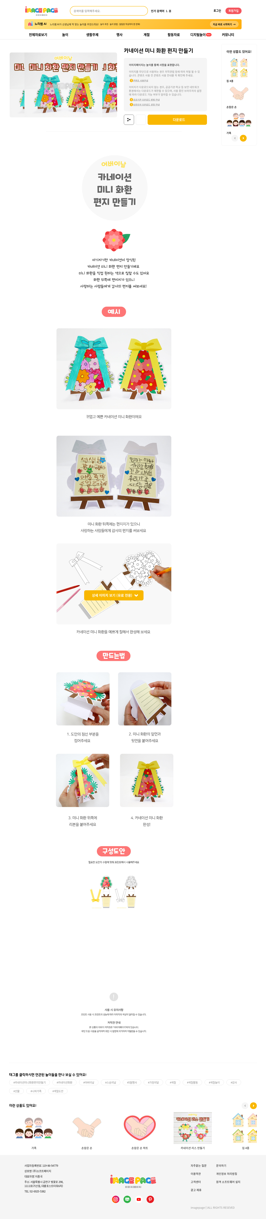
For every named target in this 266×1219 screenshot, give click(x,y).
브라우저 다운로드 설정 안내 (142, 104)
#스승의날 (110, 1082)
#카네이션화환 (64, 1082)
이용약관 (196, 1173)
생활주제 (92, 34)
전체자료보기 (38, 34)
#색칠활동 (192, 1082)
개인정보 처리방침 (226, 1173)
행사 (119, 34)
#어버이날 (88, 1082)
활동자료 (174, 34)
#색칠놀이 (214, 1082)
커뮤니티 (228, 34)
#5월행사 (132, 1082)
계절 (147, 34)
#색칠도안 (57, 1090)
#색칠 (173, 1082)
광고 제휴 (196, 1189)
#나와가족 (36, 1090)
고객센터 (196, 1181)
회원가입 (234, 10)
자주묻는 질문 (199, 1165)
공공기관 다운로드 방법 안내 (142, 99)
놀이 (65, 34)
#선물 (16, 1090)
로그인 (217, 10)
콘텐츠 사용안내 (136, 80)
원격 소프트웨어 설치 (228, 1181)
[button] (253, 1105)
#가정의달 (153, 1082)
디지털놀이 (201, 34)
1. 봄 (168, 11)
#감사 (234, 1082)
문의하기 (221, 1165)
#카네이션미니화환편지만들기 (29, 1082)
